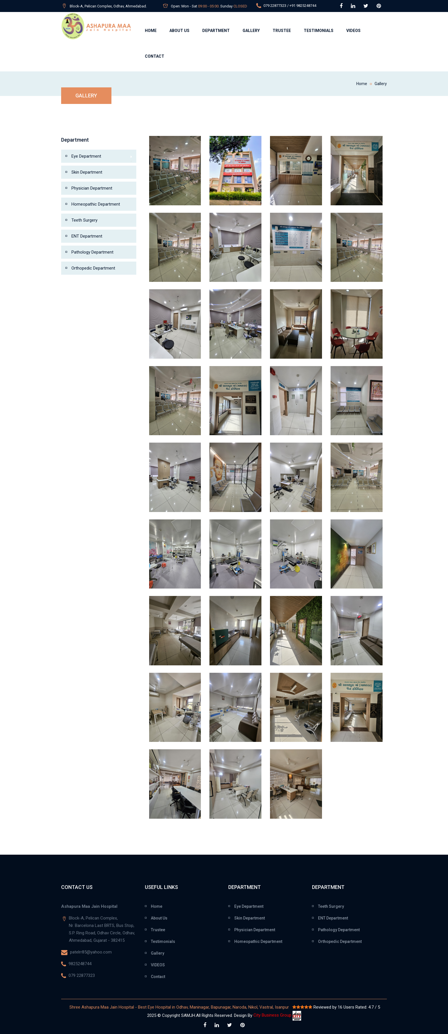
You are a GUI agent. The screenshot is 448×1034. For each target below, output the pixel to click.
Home (151, 30)
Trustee (282, 30)
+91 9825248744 (302, 5)
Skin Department (86, 172)
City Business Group (277, 1015)
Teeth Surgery (84, 220)
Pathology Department (92, 252)
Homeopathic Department (95, 204)
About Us (179, 30)
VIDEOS (158, 965)
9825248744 (79, 963)
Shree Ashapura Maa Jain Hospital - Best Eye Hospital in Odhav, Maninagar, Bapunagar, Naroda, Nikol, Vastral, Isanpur (179, 1007)
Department (216, 30)
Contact (154, 56)
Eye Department (101, 156)
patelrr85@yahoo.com (90, 952)
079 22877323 (274, 5)
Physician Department (91, 188)
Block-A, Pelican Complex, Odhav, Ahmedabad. (108, 6)
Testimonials (318, 30)
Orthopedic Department (93, 268)
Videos (353, 30)
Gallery (251, 30)
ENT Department (86, 236)
